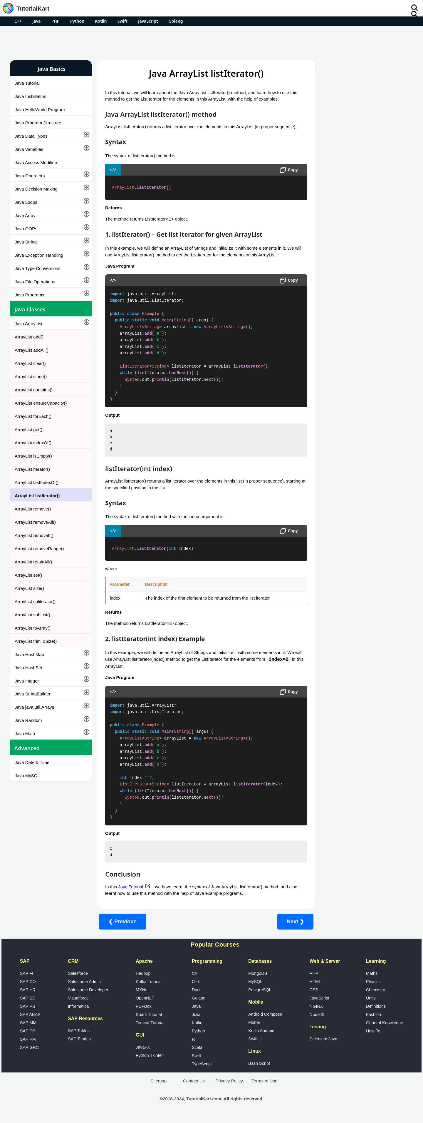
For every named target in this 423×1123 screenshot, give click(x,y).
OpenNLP (145, 1004)
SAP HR (28, 996)
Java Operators (30, 175)
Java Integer (27, 680)
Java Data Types (31, 136)
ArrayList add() (29, 336)
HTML (315, 988)
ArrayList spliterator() (35, 601)
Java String (26, 241)
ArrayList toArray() (33, 627)
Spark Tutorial (149, 1021)
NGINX (316, 1013)
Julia (196, 1021)
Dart (196, 996)
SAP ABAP (30, 1021)
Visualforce (78, 1004)
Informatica (78, 1013)
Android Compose (265, 1021)
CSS (314, 996)
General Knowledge (384, 1029)
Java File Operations (35, 281)
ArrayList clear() (30, 363)
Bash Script (259, 1070)
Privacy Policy (229, 1087)
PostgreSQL (259, 996)
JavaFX (143, 1054)
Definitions (376, 1013)
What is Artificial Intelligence (339, 202)
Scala (197, 1054)
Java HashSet (28, 667)
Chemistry (375, 996)
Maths (371, 980)
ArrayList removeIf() (34, 535)
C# (194, 980)
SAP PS (27, 1013)
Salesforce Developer (88, 996)
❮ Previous (122, 928)
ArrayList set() (28, 575)
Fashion (373, 1021)
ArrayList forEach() (33, 416)
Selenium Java (323, 1045)
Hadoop (143, 980)
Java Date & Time (32, 762)
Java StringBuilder (33, 693)
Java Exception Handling (39, 255)
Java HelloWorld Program (40, 109)
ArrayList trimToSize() (36, 641)
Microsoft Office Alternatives (339, 171)
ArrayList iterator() (32, 469)
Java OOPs (26, 228)
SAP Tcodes (79, 1045)
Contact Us (194, 1087)
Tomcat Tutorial (150, 1029)
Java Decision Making (36, 188)
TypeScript (202, 1070)
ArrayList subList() (32, 614)
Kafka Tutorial (149, 988)
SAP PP (27, 1037)
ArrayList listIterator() (37, 495)
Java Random (28, 720)
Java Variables (29, 149)
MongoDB (257, 980)
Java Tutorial (27, 83)
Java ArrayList (28, 323)
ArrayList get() (28, 429)
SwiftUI (255, 1045)
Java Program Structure (38, 122)
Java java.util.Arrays (34, 707)
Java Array (25, 215)
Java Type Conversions (38, 268)
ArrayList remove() (33, 508)
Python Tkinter (149, 1062)
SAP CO (28, 988)
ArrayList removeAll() (35, 522)
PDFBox (144, 1013)
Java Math (25, 733)
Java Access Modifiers (36, 162)
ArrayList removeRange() (39, 548)
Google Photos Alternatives (338, 187)
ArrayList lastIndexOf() (36, 482)
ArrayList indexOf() (33, 442)
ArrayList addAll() (31, 350)
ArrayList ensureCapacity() (41, 403)
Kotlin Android (261, 1037)
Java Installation (30, 96)
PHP (55, 21)
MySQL (255, 988)
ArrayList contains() (34, 389)
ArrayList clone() (31, 376)
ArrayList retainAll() (33, 561)
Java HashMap (29, 654)
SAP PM (28, 1046)
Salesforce (78, 980)
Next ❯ (284, 928)
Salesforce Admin (84, 988)
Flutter (254, 1029)
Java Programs (29, 294)
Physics (373, 988)
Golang (176, 21)
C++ (18, 21)
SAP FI (26, 980)
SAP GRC (29, 1054)
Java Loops (26, 202)
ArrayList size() (29, 588)
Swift (122, 21)
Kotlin (101, 21)
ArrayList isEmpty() (33, 455)
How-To (373, 1037)
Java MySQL (27, 775)
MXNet (142, 996)
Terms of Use (264, 1087)
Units (371, 1004)
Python (77, 21)
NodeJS (317, 1021)
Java (36, 21)
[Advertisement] (211, 42)
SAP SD (28, 1004)
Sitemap (158, 1087)
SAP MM (28, 1029)
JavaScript (148, 21)
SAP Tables (79, 1037)
